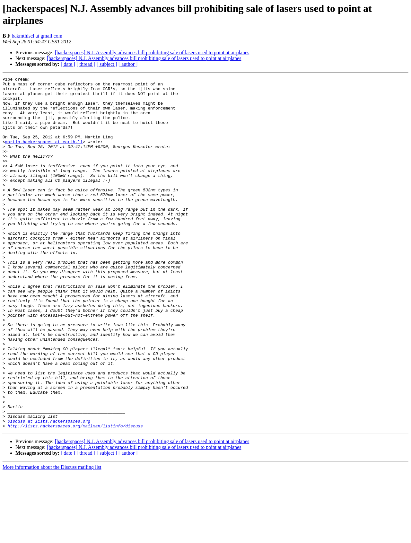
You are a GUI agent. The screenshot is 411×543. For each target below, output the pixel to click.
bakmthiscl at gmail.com (37, 36)
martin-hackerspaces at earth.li (44, 155)
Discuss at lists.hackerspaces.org (49, 490)
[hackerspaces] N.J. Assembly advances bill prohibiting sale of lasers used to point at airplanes (152, 52)
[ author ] (128, 64)
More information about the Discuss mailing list (52, 537)
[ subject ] (107, 64)
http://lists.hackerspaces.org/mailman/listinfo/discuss (75, 496)
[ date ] (68, 64)
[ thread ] (85, 64)
